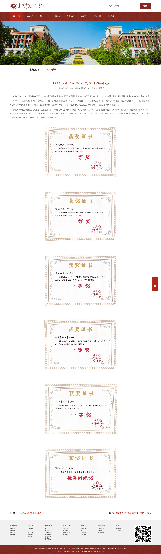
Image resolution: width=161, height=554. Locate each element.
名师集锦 (34, 69)
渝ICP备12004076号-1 (97, 551)
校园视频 (30, 535)
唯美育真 (48, 530)
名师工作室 (66, 533)
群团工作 (83, 530)
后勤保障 (83, 535)
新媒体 (30, 537)
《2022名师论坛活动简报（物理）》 (31, 513)
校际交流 (101, 533)
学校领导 (12, 530)
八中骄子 (51, 69)
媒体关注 (30, 530)
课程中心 (66, 535)
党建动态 (83, 528)
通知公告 (30, 533)
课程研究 (66, 530)
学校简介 (12, 528)
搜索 (145, 6)
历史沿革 (12, 533)
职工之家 (83, 533)
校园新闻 (30, 528)
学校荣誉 (12, 535)
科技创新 (48, 539)
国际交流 (101, 528)
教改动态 (66, 528)
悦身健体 (48, 537)
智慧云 (100, 530)
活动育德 (48, 533)
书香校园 (48, 535)
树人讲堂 (48, 528)
